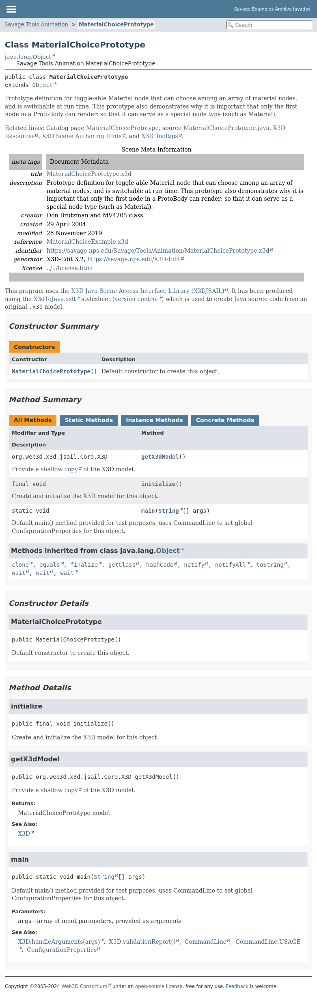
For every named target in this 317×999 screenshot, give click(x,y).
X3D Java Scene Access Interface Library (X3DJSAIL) (147, 291)
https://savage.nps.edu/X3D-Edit (133, 259)
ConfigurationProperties (62, 950)
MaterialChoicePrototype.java (226, 128)
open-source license (158, 986)
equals (49, 564)
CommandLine (205, 941)
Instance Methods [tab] (154, 420)
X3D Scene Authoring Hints (81, 136)
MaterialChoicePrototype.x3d (89, 174)
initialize (158, 484)
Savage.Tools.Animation (36, 25)
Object (42, 85)
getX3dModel (160, 456)
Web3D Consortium (85, 986)
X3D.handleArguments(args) (59, 941)
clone (20, 564)
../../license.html (70, 268)
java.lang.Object (28, 57)
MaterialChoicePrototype (116, 25)
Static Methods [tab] (89, 420)
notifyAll (230, 564)
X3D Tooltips (159, 136)
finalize (83, 564)
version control (136, 299)
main (148, 510)
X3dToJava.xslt (55, 299)
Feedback (237, 986)
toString (270, 564)
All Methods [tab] (33, 420)
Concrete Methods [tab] (225, 420)
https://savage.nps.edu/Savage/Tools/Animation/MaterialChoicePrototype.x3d (158, 250)
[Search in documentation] (269, 25)
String (168, 510)
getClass (122, 564)
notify (194, 564)
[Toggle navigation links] (11, 9)
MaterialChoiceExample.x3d (87, 241)
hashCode (159, 564)
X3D (24, 833)
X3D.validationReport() (142, 941)
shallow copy (59, 469)
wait (19, 573)
